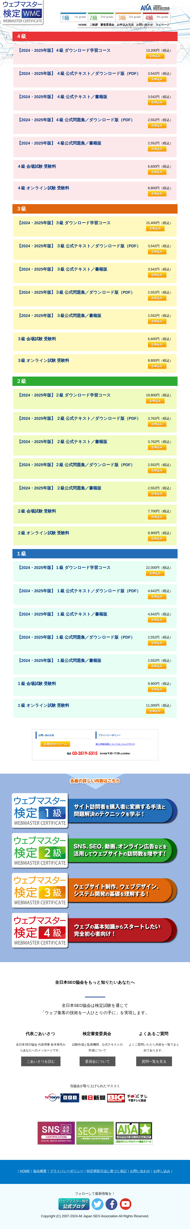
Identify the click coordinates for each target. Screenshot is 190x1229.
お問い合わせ (144, 24)
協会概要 (40, 1171)
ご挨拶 (93, 24)
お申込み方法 (125, 24)
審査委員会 (107, 24)
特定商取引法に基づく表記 (107, 1171)
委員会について (97, 1061)
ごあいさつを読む (41, 1061)
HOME (82, 24)
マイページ (162, 24)
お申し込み (161, 1171)
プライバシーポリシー (66, 1171)
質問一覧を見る (154, 1061)
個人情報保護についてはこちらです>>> (115, 744)
